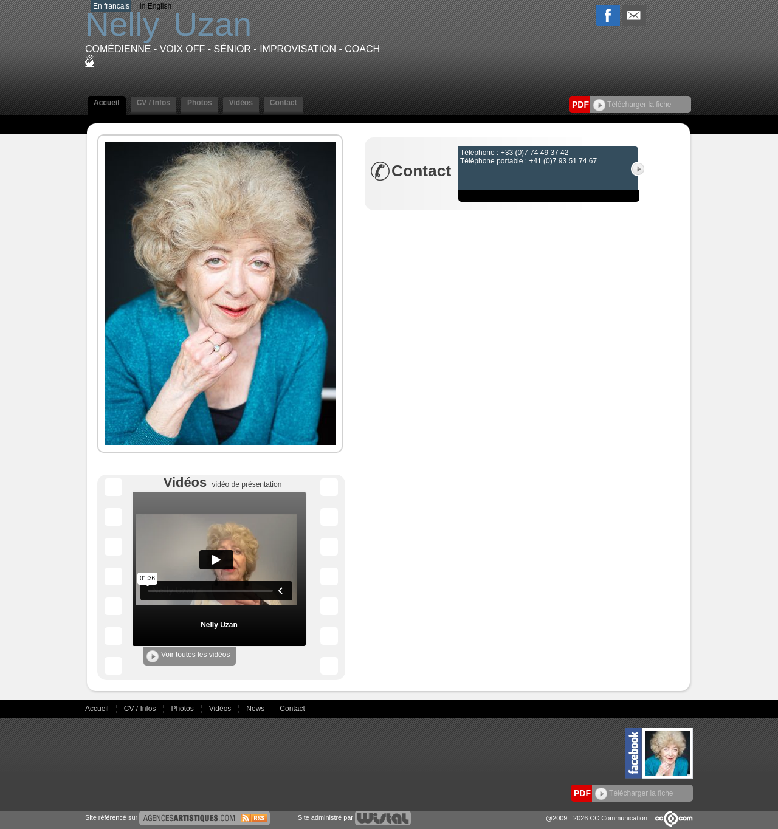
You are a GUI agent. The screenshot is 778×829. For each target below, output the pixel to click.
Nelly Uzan (219, 625)
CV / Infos (153, 102)
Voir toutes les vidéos (188, 656)
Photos (199, 102)
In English (155, 6)
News (256, 708)
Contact (283, 102)
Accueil (107, 102)
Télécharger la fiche (632, 104)
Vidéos (241, 102)
